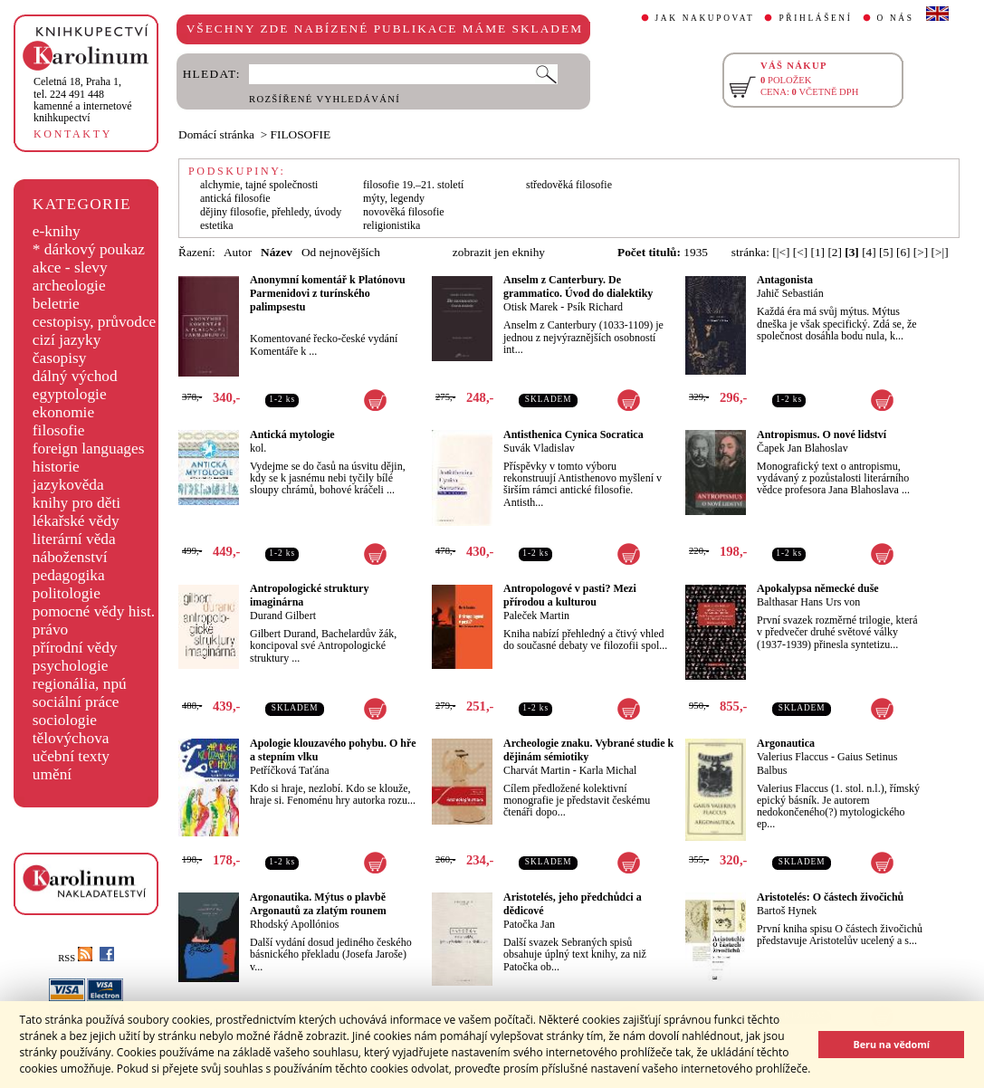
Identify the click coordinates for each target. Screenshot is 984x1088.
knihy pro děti (76, 502)
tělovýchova (71, 738)
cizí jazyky (67, 339)
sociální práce (76, 702)
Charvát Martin (536, 770)
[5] (886, 252)
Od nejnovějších (340, 252)
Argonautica (786, 743)
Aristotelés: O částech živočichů (830, 897)
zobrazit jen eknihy (499, 252)
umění (52, 774)
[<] (800, 252)
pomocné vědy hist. (94, 611)
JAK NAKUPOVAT (705, 18)
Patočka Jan (529, 924)
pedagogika (69, 575)
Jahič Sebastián (790, 293)
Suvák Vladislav (539, 448)
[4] (869, 252)
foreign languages (89, 448)
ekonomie (63, 412)
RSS (75, 958)
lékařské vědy (76, 521)
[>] (920, 252)
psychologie (71, 665)
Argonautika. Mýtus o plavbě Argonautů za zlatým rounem (318, 904)
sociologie (65, 720)
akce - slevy (70, 267)
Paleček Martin (536, 615)
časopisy (60, 358)
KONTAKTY (72, 134)
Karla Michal (608, 770)
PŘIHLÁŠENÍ (815, 18)
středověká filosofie (569, 184)
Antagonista (785, 279)
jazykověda (68, 484)
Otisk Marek (530, 307)
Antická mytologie (292, 434)
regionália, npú (80, 683)
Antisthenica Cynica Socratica (573, 434)
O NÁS (895, 18)
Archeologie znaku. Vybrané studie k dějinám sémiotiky (588, 750)
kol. (258, 448)
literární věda (74, 539)
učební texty (71, 756)
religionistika (391, 225)
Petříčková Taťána (290, 770)
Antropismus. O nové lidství (821, 434)
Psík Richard (595, 307)
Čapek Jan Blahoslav (802, 448)
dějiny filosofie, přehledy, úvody (270, 211)
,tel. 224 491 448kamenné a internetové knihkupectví (82, 99)
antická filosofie (235, 198)
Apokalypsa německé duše (818, 588)
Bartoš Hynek (787, 910)
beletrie (56, 303)
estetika (217, 225)
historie (56, 466)
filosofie (59, 430)
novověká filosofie (403, 211)
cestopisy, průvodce (95, 321)
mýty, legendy (394, 198)
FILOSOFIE (301, 134)
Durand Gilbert (283, 615)
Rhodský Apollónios (294, 924)
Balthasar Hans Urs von (808, 602)
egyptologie (70, 394)
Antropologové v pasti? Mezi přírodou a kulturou (569, 595)
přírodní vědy (75, 647)
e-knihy (57, 231)
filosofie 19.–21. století (413, 184)
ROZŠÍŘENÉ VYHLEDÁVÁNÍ (324, 99)
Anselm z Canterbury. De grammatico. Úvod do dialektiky (578, 286)
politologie (66, 593)
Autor (238, 252)
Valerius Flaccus (792, 756)
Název (276, 252)
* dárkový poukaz (89, 249)
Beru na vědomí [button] (891, 1044)
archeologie (69, 285)
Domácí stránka (216, 134)
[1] (817, 252)
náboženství (70, 557)
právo (50, 629)
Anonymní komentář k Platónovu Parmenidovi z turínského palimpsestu (328, 293)
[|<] (780, 252)
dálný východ (75, 376)
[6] (903, 252)
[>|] (940, 252)
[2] (834, 252)
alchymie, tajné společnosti (259, 184)
